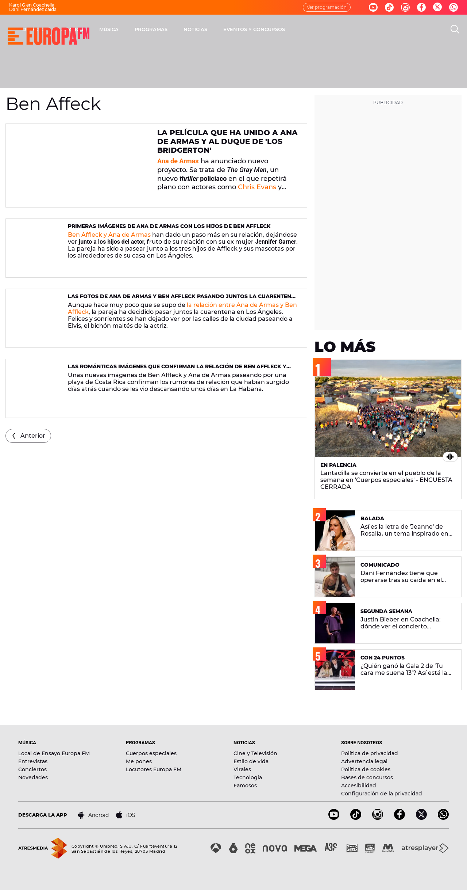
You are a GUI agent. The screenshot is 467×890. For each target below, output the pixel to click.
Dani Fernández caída (33, 9)
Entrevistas (32, 761)
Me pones (139, 761)
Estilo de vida (251, 761)
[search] (455, 29)
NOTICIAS (291, 29)
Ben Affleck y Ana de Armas (109, 234)
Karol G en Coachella (31, 5)
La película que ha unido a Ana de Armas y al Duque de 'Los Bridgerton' (227, 141)
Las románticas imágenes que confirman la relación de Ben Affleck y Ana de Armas (177, 369)
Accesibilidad (358, 785)
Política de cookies (365, 769)
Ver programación (327, 7)
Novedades (33, 777)
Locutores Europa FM (153, 769)
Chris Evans (257, 187)
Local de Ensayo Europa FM (54, 753)
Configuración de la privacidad (381, 793)
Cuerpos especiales (151, 753)
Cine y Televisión (255, 753)
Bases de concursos (367, 777)
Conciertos (32, 769)
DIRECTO (129, 29)
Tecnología (248, 777)
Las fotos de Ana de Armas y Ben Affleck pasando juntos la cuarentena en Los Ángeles (181, 299)
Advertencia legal (364, 761)
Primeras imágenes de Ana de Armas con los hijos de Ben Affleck (169, 226)
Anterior (32, 435)
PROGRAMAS (247, 29)
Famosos (245, 785)
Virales (242, 769)
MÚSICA (205, 29)
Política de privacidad (369, 753)
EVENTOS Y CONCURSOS (350, 29)
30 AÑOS (168, 29)
